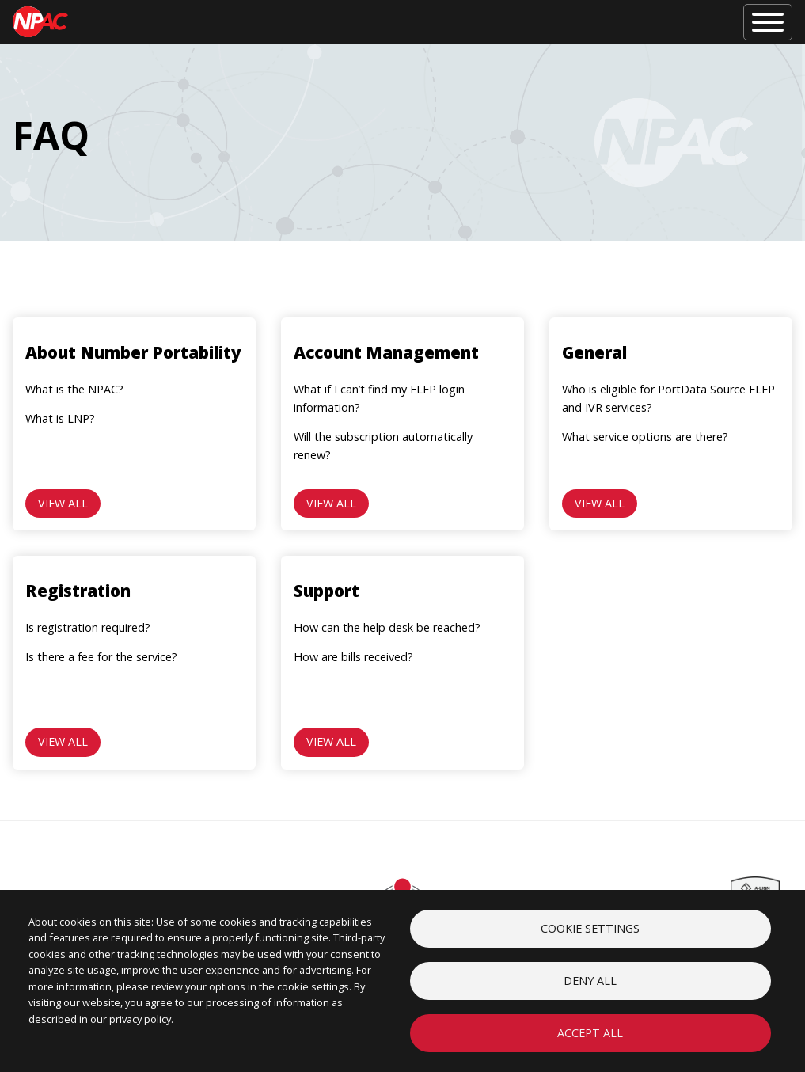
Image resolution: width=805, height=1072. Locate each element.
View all (63, 503)
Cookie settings (590, 928)
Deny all (590, 980)
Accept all (590, 1032)
